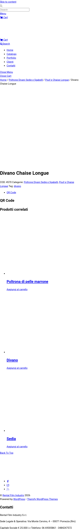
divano (17, 109)
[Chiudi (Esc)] (11, 512)
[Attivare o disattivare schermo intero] (4, 512)
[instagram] (8, 408)
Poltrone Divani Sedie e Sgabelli (26, 79)
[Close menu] (6, 72)
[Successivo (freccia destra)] (4, 515)
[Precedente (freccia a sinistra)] (1, 515)
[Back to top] (6, 376)
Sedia (11, 362)
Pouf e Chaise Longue (57, 79)
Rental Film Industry (13, 419)
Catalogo (11, 54)
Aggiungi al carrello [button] (17, 213)
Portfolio (11, 57)
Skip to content (8, 1)
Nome (32, 474)
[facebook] (8, 404)
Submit (4, 507)
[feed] (8, 412)
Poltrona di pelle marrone (27, 205)
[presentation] (25, 499)
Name (4, 470)
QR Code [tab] (11, 116)
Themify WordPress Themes (42, 422)
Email (4, 482)
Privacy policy (47, 527)
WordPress (19, 422)
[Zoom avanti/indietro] (1, 512)
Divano (12, 284)
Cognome (34, 478)
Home (10, 50)
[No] (57, 527)
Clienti (10, 61)
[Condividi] (7, 512)
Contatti (11, 65)
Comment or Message (13, 490)
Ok (37, 527)
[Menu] (3, 13)
